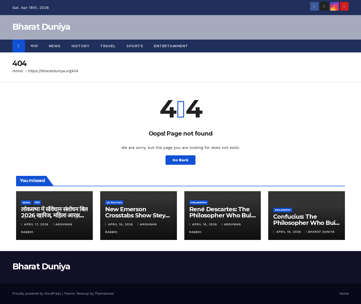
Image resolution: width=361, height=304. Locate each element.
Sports (134, 46)
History (81, 46)
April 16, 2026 (121, 224)
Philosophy (199, 202)
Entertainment (171, 46)
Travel (108, 46)
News (55, 46)
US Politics (114, 202)
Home (17, 71)
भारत (34, 46)
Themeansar (104, 293)
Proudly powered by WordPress (37, 293)
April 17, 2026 (36, 224)
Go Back (180, 160)
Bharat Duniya (41, 27)
